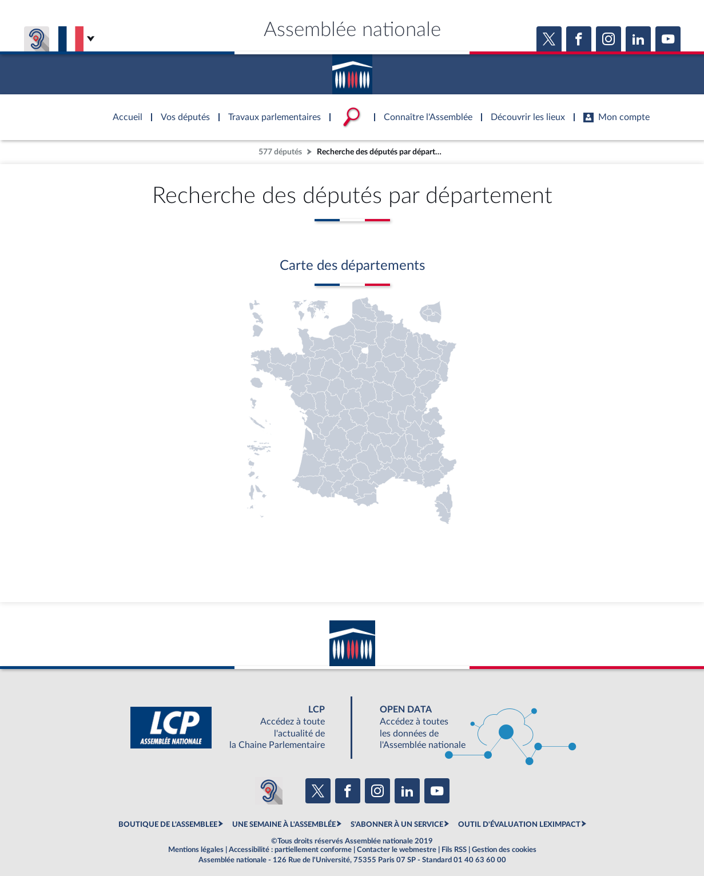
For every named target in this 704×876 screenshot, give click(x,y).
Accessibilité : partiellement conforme (290, 849)
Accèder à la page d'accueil (352, 70)
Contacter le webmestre (396, 849)
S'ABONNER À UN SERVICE (397, 824)
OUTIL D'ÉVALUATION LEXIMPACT (519, 824)
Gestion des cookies (504, 849)
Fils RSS (454, 849)
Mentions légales (196, 849)
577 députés (280, 152)
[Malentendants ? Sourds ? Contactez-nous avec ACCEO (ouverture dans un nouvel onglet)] (269, 791)
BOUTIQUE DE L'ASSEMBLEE (167, 824)
